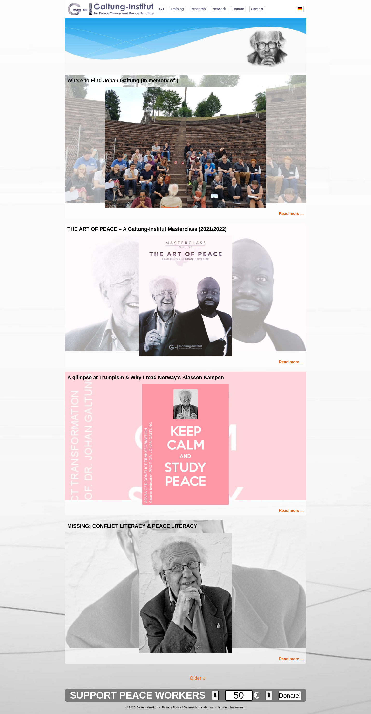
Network (219, 9)
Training (177, 9)
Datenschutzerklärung (198, 707)
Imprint (222, 707)
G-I (161, 9)
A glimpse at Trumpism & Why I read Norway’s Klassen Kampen (145, 377)
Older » (198, 678)
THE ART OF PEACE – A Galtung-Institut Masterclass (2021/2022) (147, 229)
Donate (238, 9)
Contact (257, 9)
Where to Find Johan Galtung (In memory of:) (122, 80)
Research (198, 9)
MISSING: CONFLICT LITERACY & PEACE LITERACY (132, 526)
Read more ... (291, 213)
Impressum (237, 707)
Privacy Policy (171, 707)
